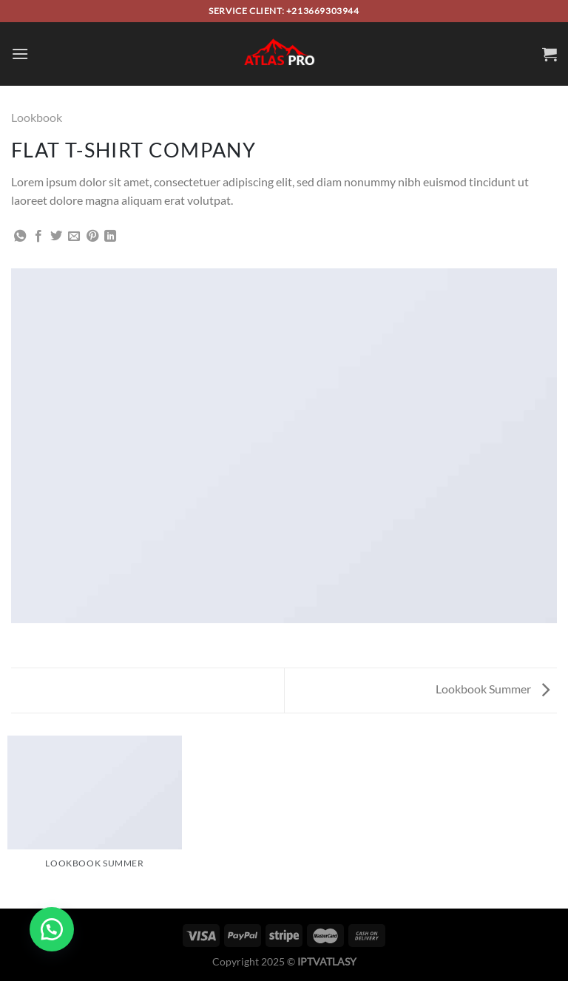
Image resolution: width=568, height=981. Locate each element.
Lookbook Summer (493, 689)
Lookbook (36, 117)
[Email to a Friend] (74, 236)
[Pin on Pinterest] (92, 236)
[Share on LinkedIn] (110, 236)
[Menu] (20, 53)
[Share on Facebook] (38, 236)
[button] (52, 929)
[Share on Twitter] (56, 236)
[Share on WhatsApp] (20, 236)
